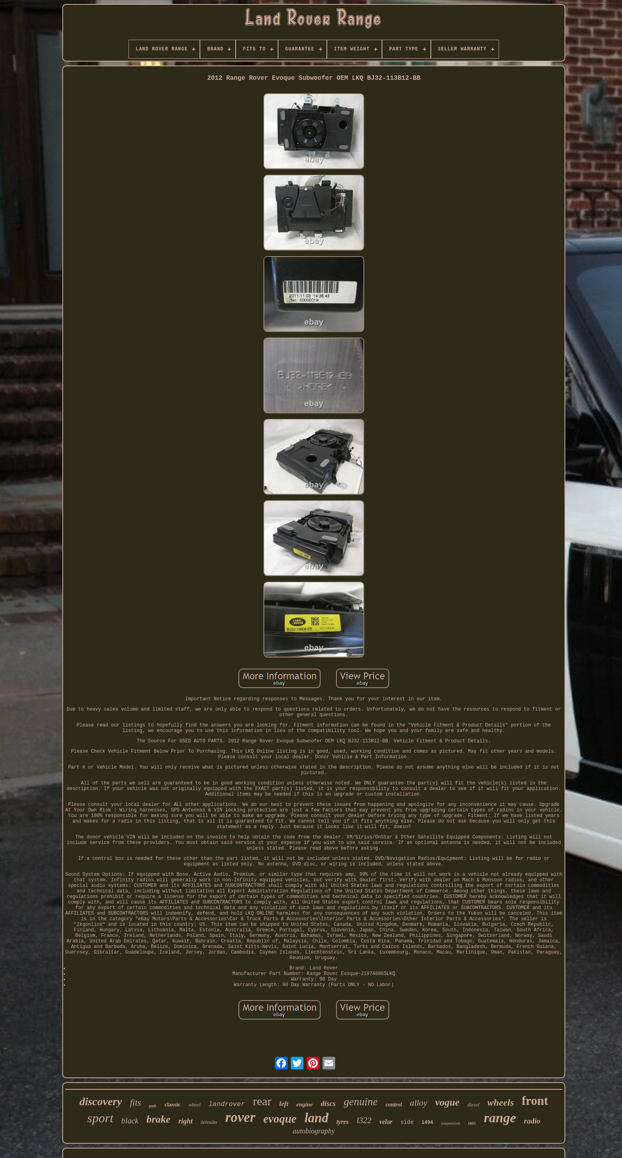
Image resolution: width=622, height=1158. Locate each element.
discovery (100, 1101)
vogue (447, 1102)
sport (100, 1118)
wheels (501, 1102)
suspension (450, 1123)
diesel (473, 1105)
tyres (342, 1121)
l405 (472, 1123)
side (407, 1122)
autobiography (314, 1131)
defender (209, 1122)
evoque (280, 1118)
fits (135, 1103)
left (283, 1104)
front (535, 1101)
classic (172, 1104)
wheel (194, 1105)
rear (262, 1101)
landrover (227, 1104)
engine (304, 1104)
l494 (427, 1122)
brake (158, 1119)
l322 (364, 1120)
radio (532, 1121)
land (316, 1118)
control (394, 1105)
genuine (360, 1102)
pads (153, 1106)
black (129, 1120)
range (500, 1117)
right (186, 1121)
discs (328, 1103)
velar (385, 1121)
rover (240, 1117)
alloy (418, 1103)
